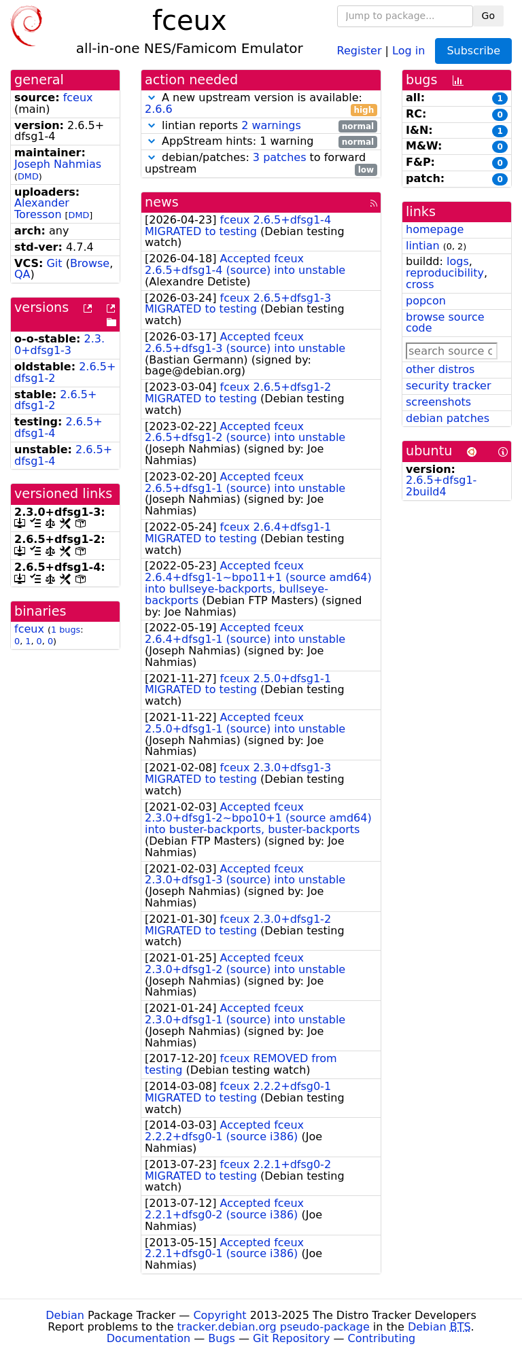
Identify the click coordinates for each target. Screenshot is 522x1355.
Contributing (382, 1338)
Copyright (219, 1315)
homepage (435, 229)
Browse (89, 263)
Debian (65, 1315)
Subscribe (473, 50)
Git (54, 263)
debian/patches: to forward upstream (261, 163)
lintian (423, 245)
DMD (28, 176)
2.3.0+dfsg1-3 (59, 344)
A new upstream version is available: (261, 104)
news (162, 202)
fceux (78, 97)
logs (458, 261)
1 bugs (65, 629)
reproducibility (445, 272)
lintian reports (261, 126)
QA (22, 274)
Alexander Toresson (41, 208)
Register (359, 49)
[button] (151, 97)
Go (488, 15)
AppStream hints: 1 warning (261, 141)
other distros (440, 369)
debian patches (447, 418)
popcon (426, 300)
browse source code (445, 323)
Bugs (221, 1338)
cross (420, 284)
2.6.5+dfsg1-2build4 (441, 486)
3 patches (280, 157)
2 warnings (271, 125)
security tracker (448, 385)
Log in (408, 49)
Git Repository (291, 1338)
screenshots (438, 401)
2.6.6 (159, 109)
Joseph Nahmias (57, 164)
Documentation (148, 1338)
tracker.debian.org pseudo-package (273, 1326)
